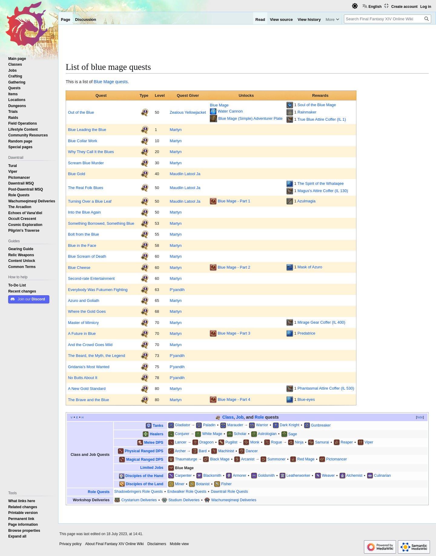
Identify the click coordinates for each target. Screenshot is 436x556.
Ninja (299, 442)
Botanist (203, 484)
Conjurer (182, 433)
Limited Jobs (151, 467)
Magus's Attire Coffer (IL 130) (322, 191)
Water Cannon (230, 111)
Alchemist (354, 475)
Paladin (209, 425)
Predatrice (306, 333)
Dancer (252, 451)
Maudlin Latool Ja (185, 174)
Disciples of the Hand (144, 475)
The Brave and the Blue (88, 400)
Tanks (158, 425)
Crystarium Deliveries (139, 500)
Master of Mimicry (83, 322)
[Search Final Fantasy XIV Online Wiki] (387, 19)
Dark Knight (289, 425)
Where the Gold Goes (87, 311)
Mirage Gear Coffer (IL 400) (321, 322)
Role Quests (99, 491)
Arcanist (247, 459)
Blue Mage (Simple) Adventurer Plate (250, 118)
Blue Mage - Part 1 (234, 201)
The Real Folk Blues (85, 187)
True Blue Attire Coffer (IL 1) (321, 119)
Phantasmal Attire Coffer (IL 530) (325, 388)
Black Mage (220, 459)
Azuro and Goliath (83, 300)
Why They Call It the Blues (91, 151)
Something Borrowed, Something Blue (101, 223)
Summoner (276, 459)
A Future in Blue (82, 333)
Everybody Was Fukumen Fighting (97, 289)
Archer (180, 451)
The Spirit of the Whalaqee (320, 183)
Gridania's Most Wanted (88, 367)
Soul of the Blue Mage (316, 105)
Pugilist (231, 442)
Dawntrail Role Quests (229, 491)
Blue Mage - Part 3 (234, 333)
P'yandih (177, 289)
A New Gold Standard (86, 388)
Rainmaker (306, 112)
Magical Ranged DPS (144, 459)
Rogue (276, 442)
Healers (157, 433)
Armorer (239, 475)
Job (240, 417)
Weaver (328, 475)
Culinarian (382, 475)
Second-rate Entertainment (91, 278)
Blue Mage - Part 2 (234, 267)
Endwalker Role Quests (186, 491)
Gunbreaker (321, 425)
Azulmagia (306, 201)
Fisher (226, 484)
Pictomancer (336, 459)
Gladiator (182, 425)
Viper (369, 442)
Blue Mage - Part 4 (234, 399)
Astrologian (267, 433)
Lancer (181, 442)
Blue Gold (76, 174)
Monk (254, 442)
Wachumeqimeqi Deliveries (233, 500)
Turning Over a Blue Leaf (89, 201)
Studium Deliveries (184, 500)
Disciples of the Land (144, 484)
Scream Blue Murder (86, 163)
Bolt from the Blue (83, 234)
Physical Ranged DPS (144, 451)
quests (121, 81)
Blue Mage (104, 81)
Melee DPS (153, 442)
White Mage (212, 433)
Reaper (347, 442)
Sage (292, 433)
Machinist (226, 451)
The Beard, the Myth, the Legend (96, 355)
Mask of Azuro (309, 267)
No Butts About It (82, 377)
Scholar (240, 433)
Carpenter (183, 475)
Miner (179, 484)
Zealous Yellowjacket (188, 112)
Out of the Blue (81, 112)
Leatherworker (298, 475)
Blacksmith (212, 475)
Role (259, 417)
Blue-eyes (306, 399)
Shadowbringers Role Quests (138, 491)
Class (227, 417)
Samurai (322, 442)
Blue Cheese (79, 267)
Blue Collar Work (82, 141)
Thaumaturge (186, 459)
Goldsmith (266, 475)
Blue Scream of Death (87, 256)
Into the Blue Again (84, 212)
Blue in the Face (82, 245)
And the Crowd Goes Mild (90, 344)
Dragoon (206, 442)
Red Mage (306, 459)
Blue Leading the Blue (87, 129)
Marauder (235, 425)
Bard (202, 451)
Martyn (176, 129)
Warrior (262, 425)
